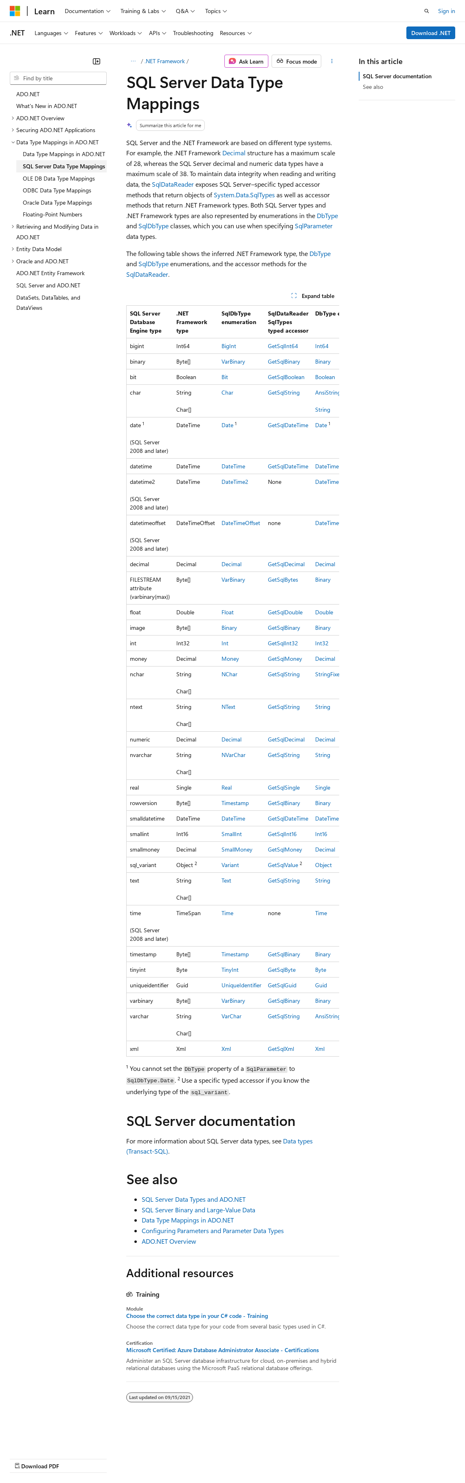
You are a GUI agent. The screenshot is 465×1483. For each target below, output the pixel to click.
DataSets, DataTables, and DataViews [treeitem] (48, 303)
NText (228, 707)
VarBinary (233, 361)
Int (225, 643)
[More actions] (332, 61)
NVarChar (234, 755)
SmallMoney (237, 849)
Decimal (234, 152)
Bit (225, 377)
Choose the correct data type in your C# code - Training (197, 1316)
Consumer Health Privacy (233, 1458)
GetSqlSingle (284, 787)
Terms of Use (297, 1458)
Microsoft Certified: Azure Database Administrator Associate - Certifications (222, 1350)
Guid (321, 985)
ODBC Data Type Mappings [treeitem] (57, 190)
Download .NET (431, 33)
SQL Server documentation (397, 76)
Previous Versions (74, 1458)
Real (227, 787)
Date (227, 425)
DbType (327, 215)
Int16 (321, 834)
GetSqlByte (282, 969)
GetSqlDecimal (286, 564)
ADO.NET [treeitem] (27, 94)
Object (323, 865)
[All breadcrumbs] (133, 61)
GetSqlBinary (284, 361)
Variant (230, 865)
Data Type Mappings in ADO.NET (188, 1220)
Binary (323, 361)
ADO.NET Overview (169, 1241)
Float (228, 612)
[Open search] (427, 11)
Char (227, 392)
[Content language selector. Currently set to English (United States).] (47, 1438)
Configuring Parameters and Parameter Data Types (213, 1230)
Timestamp (235, 803)
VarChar (231, 1016)
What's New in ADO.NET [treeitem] (46, 106)
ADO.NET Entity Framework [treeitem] (50, 273)
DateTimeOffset (241, 523)
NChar (229, 674)
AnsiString (328, 1016)
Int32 (322, 643)
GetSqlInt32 (283, 643)
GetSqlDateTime (288, 425)
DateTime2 (235, 482)
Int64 (322, 346)
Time (227, 913)
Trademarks (337, 1458)
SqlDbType (153, 225)
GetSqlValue (283, 865)
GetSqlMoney (285, 658)
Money (230, 658)
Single (322, 787)
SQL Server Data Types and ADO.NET (194, 1199)
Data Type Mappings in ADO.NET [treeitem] (64, 154)
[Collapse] (96, 61)
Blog (110, 1458)
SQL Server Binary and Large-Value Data (198, 1209)
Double (324, 612)
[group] (232, 681)
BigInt (229, 346)
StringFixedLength (337, 674)
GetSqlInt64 (283, 346)
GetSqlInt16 (282, 834)
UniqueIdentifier (241, 985)
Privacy (178, 1458)
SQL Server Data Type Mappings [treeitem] (64, 166)
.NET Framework (165, 61)
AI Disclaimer (26, 1458)
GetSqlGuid (282, 985)
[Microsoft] (15, 11)
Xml (226, 1049)
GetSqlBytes (283, 579)
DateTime (233, 466)
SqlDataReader (173, 184)
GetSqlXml (281, 1049)
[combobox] (58, 78)
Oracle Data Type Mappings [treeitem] (57, 202)
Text (226, 880)
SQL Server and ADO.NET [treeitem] (48, 285)
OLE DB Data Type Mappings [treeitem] (59, 178)
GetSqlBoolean (286, 377)
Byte (320, 969)
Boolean (325, 377)
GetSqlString (284, 392)
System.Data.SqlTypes (244, 194)
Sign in (446, 11)
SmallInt (232, 834)
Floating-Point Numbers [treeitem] (52, 214)
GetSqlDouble (285, 612)
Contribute (145, 1458)
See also (373, 86)
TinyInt (230, 969)
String (322, 409)
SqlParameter (314, 225)
